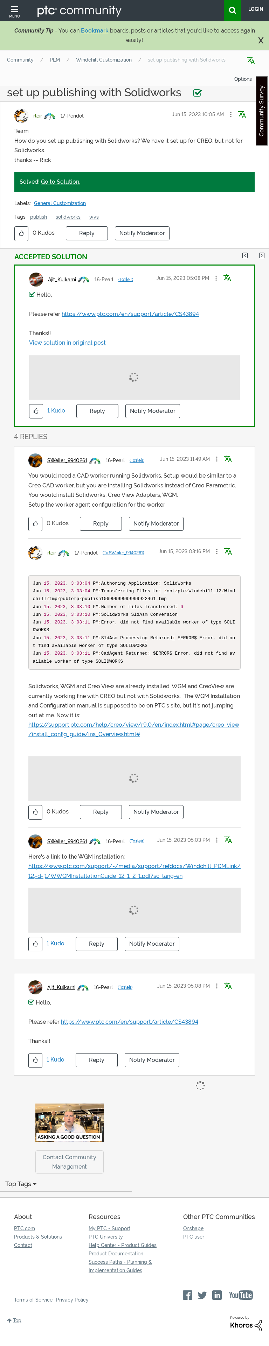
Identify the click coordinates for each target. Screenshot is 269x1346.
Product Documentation (116, 1261)
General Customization (60, 203)
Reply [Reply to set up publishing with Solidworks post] (87, 233)
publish (38, 217)
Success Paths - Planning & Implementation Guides (120, 1274)
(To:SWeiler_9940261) (123, 552)
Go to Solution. (60, 181)
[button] (230, 114)
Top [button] (17, 1328)
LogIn (255, 9)
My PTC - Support (109, 1236)
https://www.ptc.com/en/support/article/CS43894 (130, 314)
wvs (94, 217)
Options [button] (243, 79)
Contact (23, 1253)
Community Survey (261, 110)
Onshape (193, 1236)
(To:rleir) (125, 279)
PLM (55, 60)
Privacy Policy (72, 1307)
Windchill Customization (104, 60)
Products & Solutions (38, 1244)
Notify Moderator (142, 233)
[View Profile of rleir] (37, 116)
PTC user (193, 1244)
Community (20, 60)
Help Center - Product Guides (123, 1253)
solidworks (68, 217)
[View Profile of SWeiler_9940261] (67, 460)
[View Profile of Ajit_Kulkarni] (62, 279)
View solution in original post (67, 342)
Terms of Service (33, 1307)
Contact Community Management (69, 1170)
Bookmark (95, 30)
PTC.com (24, 1236)
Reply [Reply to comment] (97, 411)
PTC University (106, 1244)
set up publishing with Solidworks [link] (187, 60)
